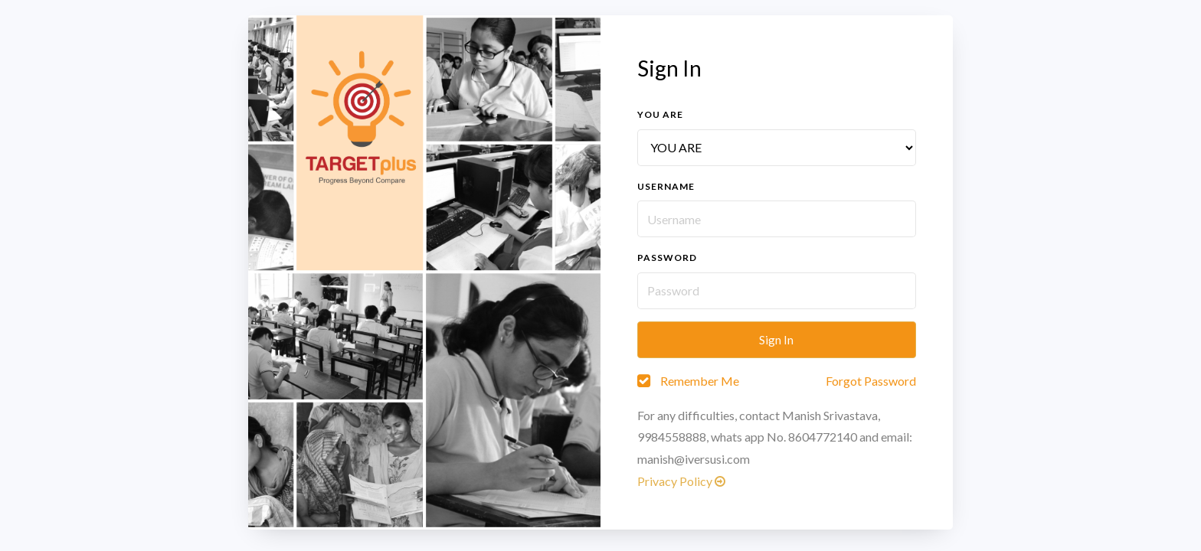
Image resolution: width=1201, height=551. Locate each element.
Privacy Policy (681, 481)
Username (666, 186)
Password (667, 257)
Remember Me (699, 380)
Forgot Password (871, 380)
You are (660, 114)
